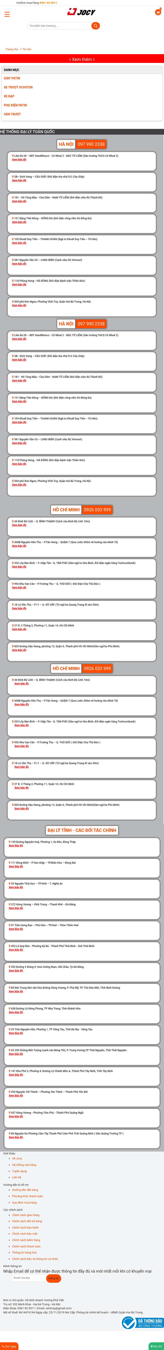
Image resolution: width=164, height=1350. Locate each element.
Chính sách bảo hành (25, 1227)
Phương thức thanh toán (27, 1196)
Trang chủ (11, 49)
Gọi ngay (9, 1346)
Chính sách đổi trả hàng (27, 1221)
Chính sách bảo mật (24, 1233)
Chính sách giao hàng (25, 1215)
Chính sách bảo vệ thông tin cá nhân (35, 1259)
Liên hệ (16, 1177)
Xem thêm (82, 59)
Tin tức (26, 49)
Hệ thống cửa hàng (24, 1164)
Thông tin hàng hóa (24, 1252)
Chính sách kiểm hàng (26, 1240)
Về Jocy (17, 1158)
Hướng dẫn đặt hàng (25, 1189)
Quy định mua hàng (24, 1202)
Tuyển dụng (19, 1171)
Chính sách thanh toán (26, 1246)
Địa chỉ (156, 1346)
